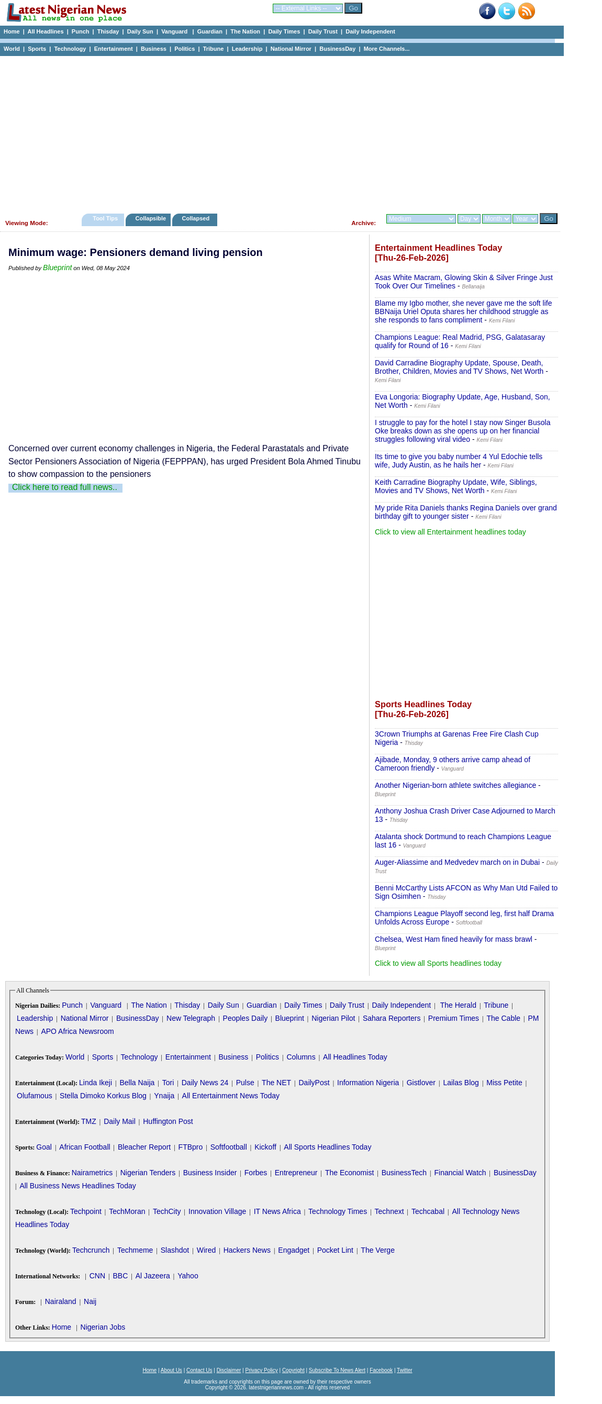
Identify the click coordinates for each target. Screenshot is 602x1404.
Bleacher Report (144, 1147)
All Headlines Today (355, 1057)
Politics (184, 49)
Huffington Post (168, 1121)
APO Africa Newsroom (77, 1031)
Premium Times (453, 1018)
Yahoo (187, 1276)
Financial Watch (460, 1172)
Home (12, 31)
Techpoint (86, 1211)
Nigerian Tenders (148, 1172)
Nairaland (60, 1301)
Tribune (213, 49)
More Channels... (387, 49)
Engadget (293, 1250)
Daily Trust (323, 31)
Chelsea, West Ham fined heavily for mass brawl (453, 939)
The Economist (349, 1172)
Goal (44, 1147)
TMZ (88, 1121)
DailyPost (314, 1082)
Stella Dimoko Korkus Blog (103, 1095)
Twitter (404, 1370)
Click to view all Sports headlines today (438, 963)
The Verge (378, 1250)
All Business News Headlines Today (77, 1186)
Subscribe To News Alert (337, 1370)
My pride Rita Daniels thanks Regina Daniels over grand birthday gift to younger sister (466, 512)
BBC (120, 1276)
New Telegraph (190, 1018)
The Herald (458, 1005)
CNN (97, 1276)
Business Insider (210, 1172)
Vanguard (175, 31)
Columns (300, 1057)
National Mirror (291, 49)
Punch (81, 31)
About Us (171, 1370)
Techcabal (427, 1211)
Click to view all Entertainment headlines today (450, 532)
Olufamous (34, 1095)
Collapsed (197, 218)
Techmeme (135, 1250)
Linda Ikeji (95, 1082)
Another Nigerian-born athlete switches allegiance (455, 785)
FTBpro (191, 1147)
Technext (389, 1211)
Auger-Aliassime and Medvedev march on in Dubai (457, 862)
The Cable (503, 1018)
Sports (37, 49)
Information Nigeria (368, 1082)
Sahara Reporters (392, 1018)
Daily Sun (140, 31)
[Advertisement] (277, 132)
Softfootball (228, 1147)
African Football (84, 1147)
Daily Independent (370, 31)
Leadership (247, 49)
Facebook (381, 1370)
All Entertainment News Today (231, 1095)
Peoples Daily (245, 1018)
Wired (206, 1250)
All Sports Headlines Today (327, 1147)
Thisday (108, 31)
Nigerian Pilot (333, 1018)
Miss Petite (504, 1082)
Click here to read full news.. (64, 487)
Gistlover (421, 1082)
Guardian (209, 31)
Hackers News (247, 1250)
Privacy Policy (261, 1370)
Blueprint (57, 267)
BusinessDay (337, 49)
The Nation (245, 31)
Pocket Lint (335, 1250)
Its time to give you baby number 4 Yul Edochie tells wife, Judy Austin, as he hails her (458, 460)
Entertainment (113, 49)
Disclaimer (229, 1370)
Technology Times (337, 1211)
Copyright (293, 1370)
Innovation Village (217, 1211)
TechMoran (127, 1211)
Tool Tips (105, 218)
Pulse (245, 1082)
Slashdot (175, 1250)
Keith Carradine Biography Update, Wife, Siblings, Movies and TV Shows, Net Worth (456, 486)
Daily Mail (120, 1121)
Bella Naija (136, 1082)
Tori (168, 1082)
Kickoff (265, 1147)
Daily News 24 (205, 1082)
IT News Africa (277, 1211)
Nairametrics (92, 1172)
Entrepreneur (296, 1172)
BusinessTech (404, 1172)
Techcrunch (91, 1250)
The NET (276, 1082)
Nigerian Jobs (103, 1327)
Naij (90, 1301)
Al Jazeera (153, 1276)
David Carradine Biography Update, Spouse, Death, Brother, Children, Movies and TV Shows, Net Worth (459, 367)
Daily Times (284, 31)
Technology (70, 49)
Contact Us (199, 1370)
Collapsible (150, 218)
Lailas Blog (461, 1082)
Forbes (255, 1172)
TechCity (167, 1211)
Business (153, 49)
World (12, 49)
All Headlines (45, 31)
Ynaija (164, 1095)
